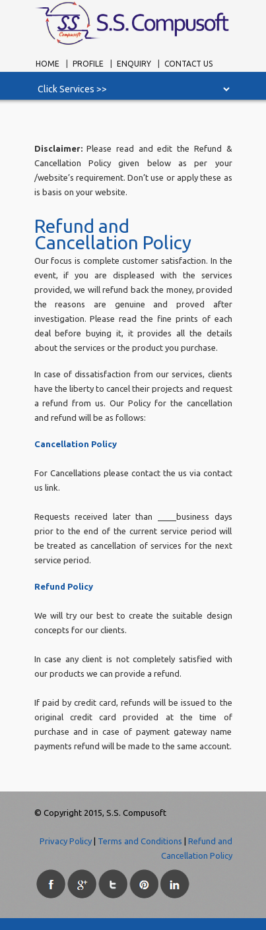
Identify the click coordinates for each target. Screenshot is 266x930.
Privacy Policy (66, 841)
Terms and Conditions (140, 841)
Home (47, 63)
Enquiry (134, 63)
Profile (89, 63)
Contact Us (188, 63)
